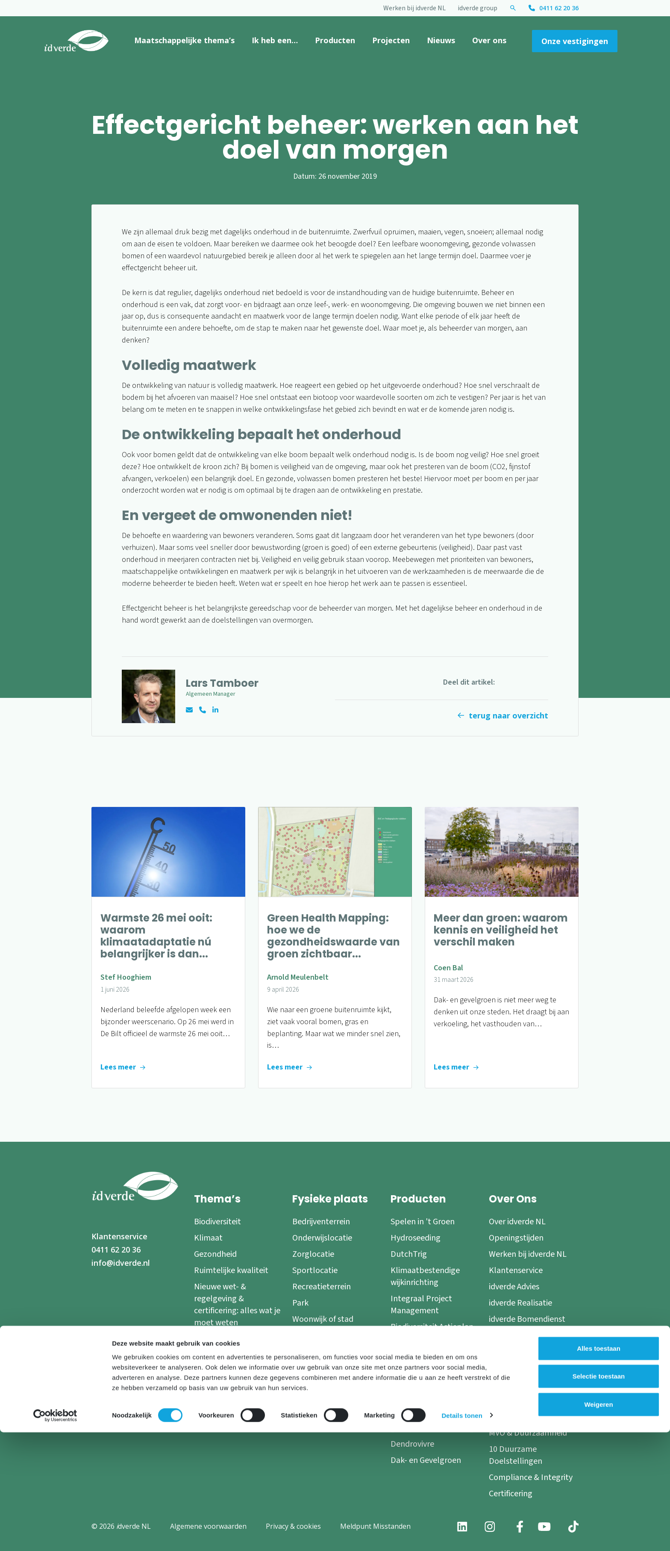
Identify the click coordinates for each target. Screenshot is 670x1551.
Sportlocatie (315, 1270)
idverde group (477, 8)
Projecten (391, 40)
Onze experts (512, 1352)
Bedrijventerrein (321, 1222)
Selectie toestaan (599, 1495)
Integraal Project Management (421, 1305)
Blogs (499, 1384)
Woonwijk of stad (322, 1319)
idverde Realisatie (520, 1303)
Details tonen (461, 1534)
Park (300, 1303)
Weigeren (598, 1523)
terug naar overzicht (508, 715)
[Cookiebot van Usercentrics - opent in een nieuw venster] (55, 1534)
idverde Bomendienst (527, 1319)
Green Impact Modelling (434, 1343)
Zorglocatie (313, 1254)
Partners (504, 1368)
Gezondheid (215, 1254)
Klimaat (208, 1238)
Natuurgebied (317, 1364)
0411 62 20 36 (559, 8)
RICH (400, 1359)
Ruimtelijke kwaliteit (231, 1270)
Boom (303, 1380)
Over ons (489, 40)
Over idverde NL (517, 1222)
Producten (335, 40)
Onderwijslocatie (322, 1238)
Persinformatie (515, 1417)
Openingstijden (516, 1238)
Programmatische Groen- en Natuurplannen (423, 1388)
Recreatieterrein (321, 1287)
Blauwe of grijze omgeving (320, 1341)
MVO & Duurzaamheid (528, 1433)
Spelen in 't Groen (423, 1222)
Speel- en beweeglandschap (325, 1402)
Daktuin (306, 1424)
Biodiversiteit (217, 1222)
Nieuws (441, 40)
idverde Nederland (522, 1335)
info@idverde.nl (120, 1263)
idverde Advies (514, 1287)
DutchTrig (409, 1254)
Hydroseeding (416, 1238)
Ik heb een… (275, 40)
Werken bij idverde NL (414, 8)
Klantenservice (119, 1236)
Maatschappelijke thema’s (184, 40)
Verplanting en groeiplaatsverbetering (432, 1422)
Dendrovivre (412, 1444)
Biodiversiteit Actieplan (432, 1327)
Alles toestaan (598, 1467)
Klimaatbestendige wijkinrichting (425, 1276)
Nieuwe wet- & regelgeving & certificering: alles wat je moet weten (237, 1305)
